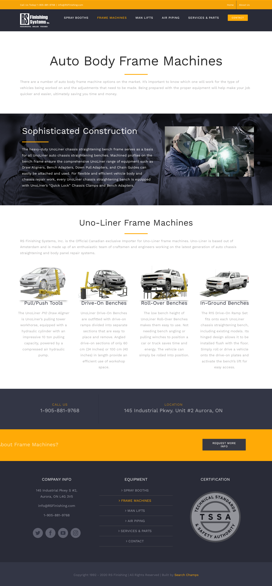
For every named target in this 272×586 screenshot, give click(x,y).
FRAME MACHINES (136, 501)
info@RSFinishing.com (70, 5)
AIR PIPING (136, 521)
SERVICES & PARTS (136, 531)
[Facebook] (50, 533)
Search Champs (186, 575)
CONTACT (136, 541)
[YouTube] (63, 533)
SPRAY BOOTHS (136, 490)
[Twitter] (38, 533)
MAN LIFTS (136, 511)
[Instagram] (76, 533)
